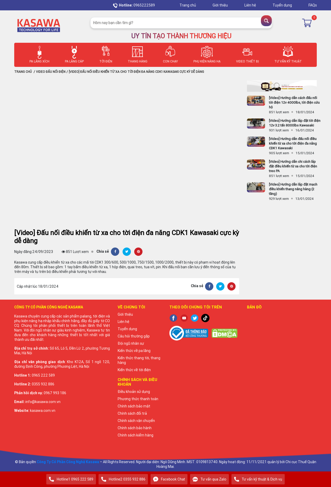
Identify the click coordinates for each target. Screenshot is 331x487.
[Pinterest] (138, 252)
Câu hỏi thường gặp (134, 336)
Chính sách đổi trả (132, 413)
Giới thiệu (221, 5)
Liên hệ (250, 5)
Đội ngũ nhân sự (131, 343)
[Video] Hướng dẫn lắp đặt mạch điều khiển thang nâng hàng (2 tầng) (293, 189)
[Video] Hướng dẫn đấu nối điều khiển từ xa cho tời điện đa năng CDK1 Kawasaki (293, 143)
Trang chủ (188, 5)
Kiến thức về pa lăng (134, 350)
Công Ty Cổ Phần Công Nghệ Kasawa (68, 462)
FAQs (313, 5)
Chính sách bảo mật (134, 406)
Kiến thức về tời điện (134, 370)
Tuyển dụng (283, 5)
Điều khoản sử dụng (134, 391)
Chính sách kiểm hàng (135, 435)
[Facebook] (115, 252)
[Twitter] (127, 252)
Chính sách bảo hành (135, 428)
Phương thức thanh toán (138, 399)
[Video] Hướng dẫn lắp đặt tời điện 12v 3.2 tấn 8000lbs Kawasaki (294, 123)
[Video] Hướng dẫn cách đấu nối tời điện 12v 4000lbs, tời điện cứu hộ (294, 102)
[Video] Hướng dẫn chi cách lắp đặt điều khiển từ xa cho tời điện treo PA (293, 166)
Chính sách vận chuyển (136, 420)
